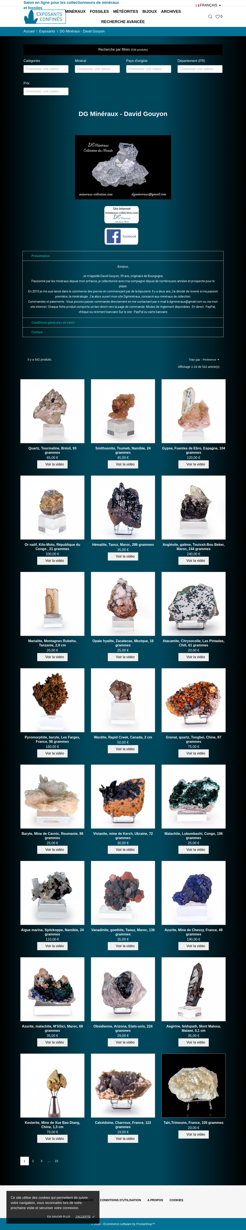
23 (56, 1161)
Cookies (176, 1200)
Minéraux (75, 11)
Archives (171, 11)
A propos (155, 1200)
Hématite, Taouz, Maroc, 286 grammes (123, 544)
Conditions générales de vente (53, 322)
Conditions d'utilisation (120, 1200)
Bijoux (149, 11)
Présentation (40, 256)
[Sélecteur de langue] (209, 5)
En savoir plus (58, 1216)
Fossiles (99, 11)
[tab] (123, 256)
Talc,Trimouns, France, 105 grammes (194, 1122)
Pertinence (211, 359)
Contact (37, 332)
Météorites (125, 11)
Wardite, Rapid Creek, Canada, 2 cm (123, 737)
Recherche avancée (123, 22)
